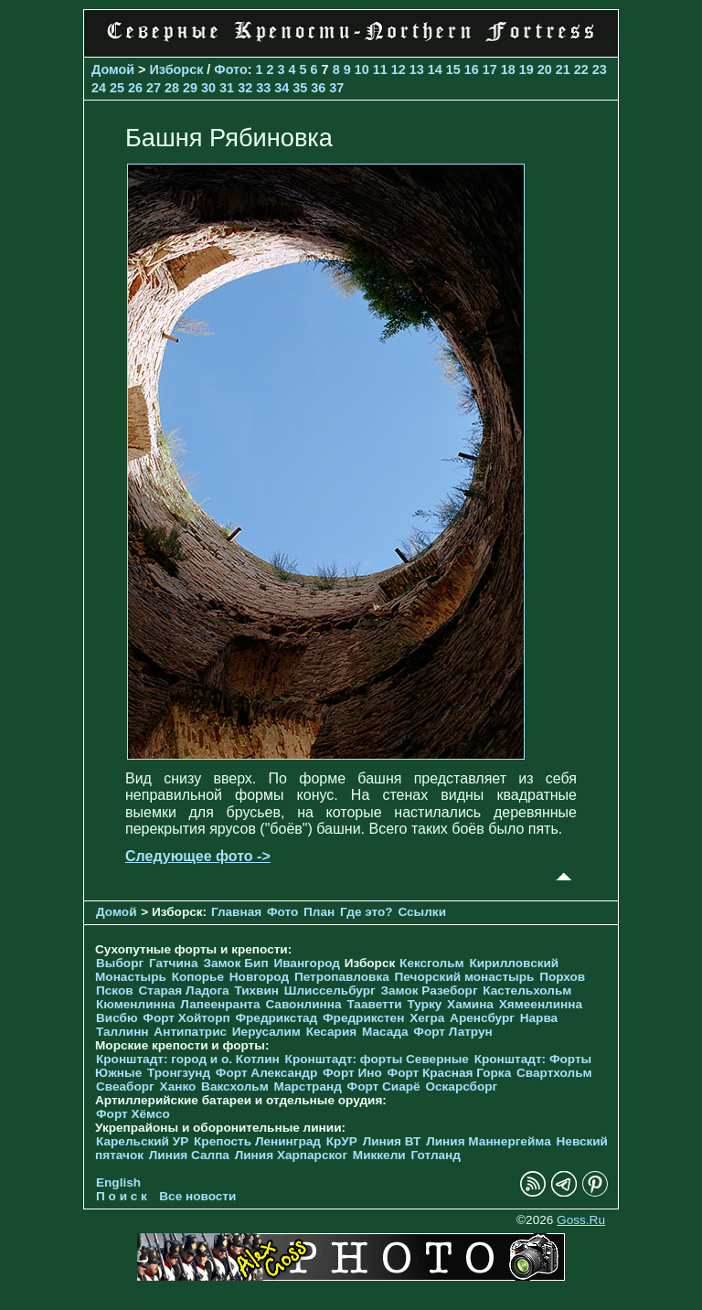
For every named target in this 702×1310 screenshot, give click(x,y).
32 (245, 87)
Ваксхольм (235, 1086)
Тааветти (373, 1004)
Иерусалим (266, 1031)
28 (172, 87)
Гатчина (173, 963)
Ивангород (306, 963)
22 (581, 69)
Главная (236, 912)
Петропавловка (341, 977)
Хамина (470, 1004)
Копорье (198, 977)
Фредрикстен (363, 1018)
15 (453, 69)
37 (336, 87)
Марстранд (308, 1086)
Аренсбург (482, 1018)
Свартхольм (554, 1073)
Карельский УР (142, 1141)
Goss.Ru (581, 1220)
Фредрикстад (276, 1018)
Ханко (178, 1086)
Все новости (197, 1196)
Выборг (120, 963)
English (118, 1182)
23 (599, 69)
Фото (230, 69)
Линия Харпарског (291, 1155)
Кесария (331, 1031)
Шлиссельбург (330, 990)
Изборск (177, 69)
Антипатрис (190, 1031)
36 (318, 87)
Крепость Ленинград (257, 1141)
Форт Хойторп (186, 1018)
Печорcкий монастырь (465, 977)
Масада (385, 1031)
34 (281, 87)
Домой (112, 69)
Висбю (117, 1018)
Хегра (427, 1018)
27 (153, 87)
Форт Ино (352, 1073)
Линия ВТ (392, 1141)
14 (435, 69)
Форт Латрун (452, 1031)
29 (190, 87)
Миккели (379, 1155)
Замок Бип (235, 963)
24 (98, 87)
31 (226, 87)
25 (117, 87)
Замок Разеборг (428, 990)
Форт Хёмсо (133, 1114)
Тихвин (256, 990)
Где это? (366, 912)
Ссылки (422, 912)
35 (299, 87)
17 (490, 69)
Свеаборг (125, 1086)
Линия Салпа (189, 1155)
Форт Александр (266, 1073)
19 (526, 69)
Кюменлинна (136, 1004)
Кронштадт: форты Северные (377, 1059)
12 (398, 69)
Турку (424, 1004)
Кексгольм (431, 963)
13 (417, 69)
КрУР (341, 1141)
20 (544, 69)
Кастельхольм (527, 990)
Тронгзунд (178, 1073)
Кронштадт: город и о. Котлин (188, 1059)
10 (362, 69)
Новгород (259, 977)
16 (471, 69)
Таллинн (122, 1031)
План (319, 912)
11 (380, 69)
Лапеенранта (220, 1004)
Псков (114, 990)
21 (563, 69)
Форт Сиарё (383, 1086)
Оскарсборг (461, 1086)
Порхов (562, 977)
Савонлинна (303, 1004)
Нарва (539, 1018)
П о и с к (121, 1196)
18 (508, 69)
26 (135, 87)
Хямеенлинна (540, 1004)
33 (263, 87)
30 (208, 87)
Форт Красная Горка (450, 1073)
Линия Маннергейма (488, 1141)
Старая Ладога (183, 990)
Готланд (435, 1155)
